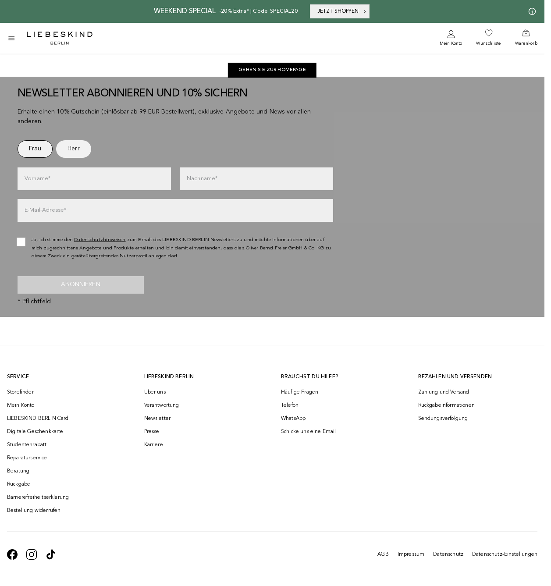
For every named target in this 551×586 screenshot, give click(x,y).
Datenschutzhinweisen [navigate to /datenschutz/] (100, 240)
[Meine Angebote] (530, 11)
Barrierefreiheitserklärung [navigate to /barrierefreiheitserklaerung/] (38, 497)
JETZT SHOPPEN (342, 11)
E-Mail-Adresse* (45, 210)
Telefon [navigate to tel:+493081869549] (290, 405)
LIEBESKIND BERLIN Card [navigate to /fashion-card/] (38, 418)
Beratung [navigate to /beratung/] (18, 471)
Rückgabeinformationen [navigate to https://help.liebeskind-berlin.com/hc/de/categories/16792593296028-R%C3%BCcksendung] (446, 405)
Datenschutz (448, 554)
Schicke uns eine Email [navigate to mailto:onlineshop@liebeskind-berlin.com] (308, 431)
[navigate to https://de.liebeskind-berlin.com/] (272, 70)
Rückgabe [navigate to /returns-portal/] (18, 484)
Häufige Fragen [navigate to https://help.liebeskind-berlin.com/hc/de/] (299, 392)
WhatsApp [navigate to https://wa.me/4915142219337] (293, 418)
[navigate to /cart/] (526, 38)
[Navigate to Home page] (59, 38)
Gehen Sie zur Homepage (272, 69)
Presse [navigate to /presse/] (152, 431)
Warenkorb (526, 43)
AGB (382, 554)
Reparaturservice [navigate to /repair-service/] (27, 458)
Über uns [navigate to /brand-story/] (155, 392)
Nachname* (202, 178)
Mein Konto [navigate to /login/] (21, 405)
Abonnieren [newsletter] (80, 284)
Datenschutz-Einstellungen (504, 554)
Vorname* (37, 178)
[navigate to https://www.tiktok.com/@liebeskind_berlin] (51, 554)
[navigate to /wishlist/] (488, 38)
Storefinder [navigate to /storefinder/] (20, 392)
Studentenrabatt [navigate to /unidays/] (26, 444)
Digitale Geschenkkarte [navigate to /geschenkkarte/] (35, 431)
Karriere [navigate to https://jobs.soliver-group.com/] (153, 444)
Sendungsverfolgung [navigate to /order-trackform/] (443, 418)
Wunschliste (488, 43)
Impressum (411, 554)
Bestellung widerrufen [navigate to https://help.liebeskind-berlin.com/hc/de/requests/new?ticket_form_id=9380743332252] (33, 510)
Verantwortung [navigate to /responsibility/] (161, 405)
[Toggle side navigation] (11, 38)
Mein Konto (451, 43)
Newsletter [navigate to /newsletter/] (157, 418)
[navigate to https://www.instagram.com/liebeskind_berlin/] (31, 554)
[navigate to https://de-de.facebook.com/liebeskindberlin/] (12, 554)
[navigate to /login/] (451, 38)
